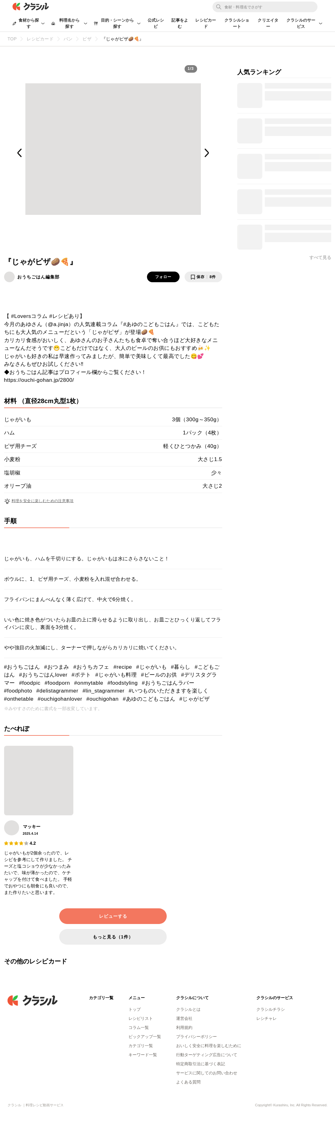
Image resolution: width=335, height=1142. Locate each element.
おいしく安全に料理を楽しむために (208, 1045)
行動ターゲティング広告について (206, 1054)
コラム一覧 (138, 1027)
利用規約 (184, 1027)
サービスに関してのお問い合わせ (206, 1073)
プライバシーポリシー (196, 1036)
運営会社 (184, 1018)
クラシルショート (236, 23)
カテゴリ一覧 (140, 1045)
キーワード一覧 (142, 1054)
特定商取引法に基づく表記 (200, 1064)
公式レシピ (156, 23)
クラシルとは (188, 1009)
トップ (134, 1009)
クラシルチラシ (270, 1009)
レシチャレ (266, 1018)
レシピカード (205, 23)
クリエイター (268, 23)
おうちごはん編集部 (38, 276)
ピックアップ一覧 (144, 1036)
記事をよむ (179, 23)
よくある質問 (188, 1082)
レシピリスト (140, 1018)
